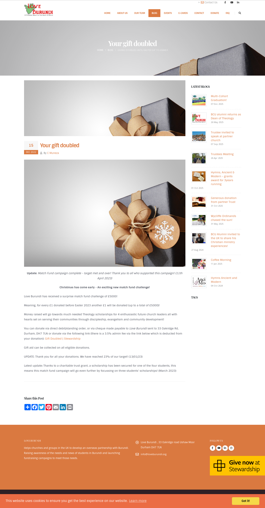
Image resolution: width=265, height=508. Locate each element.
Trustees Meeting (222, 154)
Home (107, 13)
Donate (215, 13)
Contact (199, 13)
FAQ (228, 13)
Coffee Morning (221, 260)
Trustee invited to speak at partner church (222, 136)
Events (168, 13)
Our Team (139, 13)
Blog (154, 13)
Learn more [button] (137, 501)
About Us (122, 13)
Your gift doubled (59, 145)
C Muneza (53, 153)
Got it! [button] (246, 501)
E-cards (183, 13)
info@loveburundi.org (154, 454)
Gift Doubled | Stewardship (62, 338)
